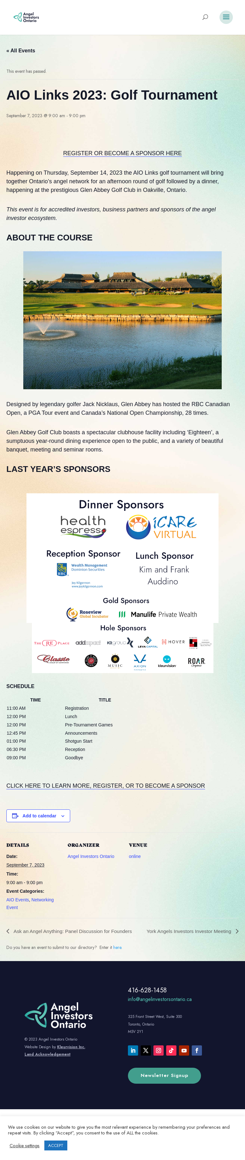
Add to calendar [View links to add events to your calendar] (39, 815)
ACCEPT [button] (55, 1145)
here (117, 955)
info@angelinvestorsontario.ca (160, 1007)
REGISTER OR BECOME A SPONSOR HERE (122, 153)
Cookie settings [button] (25, 1146)
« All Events (20, 50)
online (135, 856)
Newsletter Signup (164, 1083)
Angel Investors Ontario (91, 856)
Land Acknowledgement (48, 1062)
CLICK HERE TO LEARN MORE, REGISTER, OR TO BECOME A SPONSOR (105, 786)
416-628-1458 (147, 998)
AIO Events (17, 899)
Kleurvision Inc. (71, 1055)
